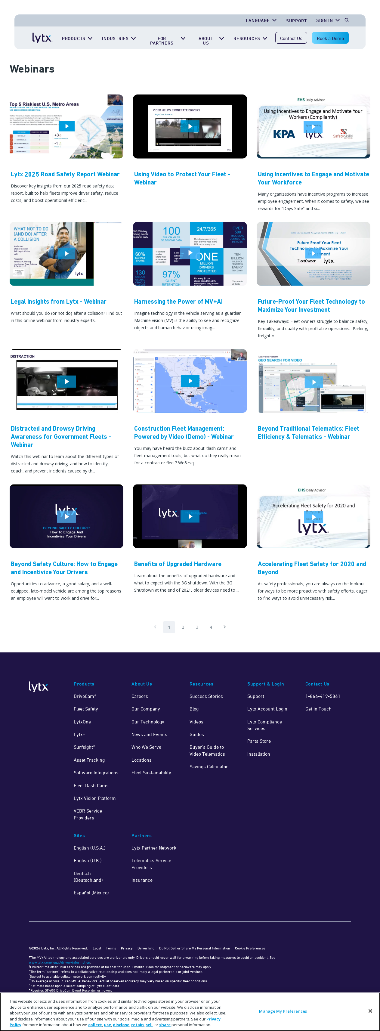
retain (137, 1024)
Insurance (142, 880)
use (107, 1024)
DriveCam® (85, 696)
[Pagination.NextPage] (225, 627)
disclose (121, 1024)
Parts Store (259, 741)
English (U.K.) (88, 860)
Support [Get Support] (296, 20)
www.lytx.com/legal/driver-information (59, 962)
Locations (141, 760)
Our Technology (147, 721)
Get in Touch (318, 708)
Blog (194, 708)
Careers (139, 696)
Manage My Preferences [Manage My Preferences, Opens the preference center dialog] (283, 1011)
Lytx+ (79, 734)
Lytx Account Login (267, 708)
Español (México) (91, 892)
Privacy (127, 948)
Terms (111, 948)
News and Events (149, 734)
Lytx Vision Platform (95, 798)
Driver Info (145, 948)
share (165, 1024)
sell (149, 1024)
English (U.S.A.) (90, 847)
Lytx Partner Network (153, 847)
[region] (190, 1011)
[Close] (370, 1011)
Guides (197, 734)
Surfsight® (84, 747)
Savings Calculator (209, 766)
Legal (97, 948)
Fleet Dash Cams (91, 785)
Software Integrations (96, 772)
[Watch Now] (190, 153)
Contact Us (291, 38)
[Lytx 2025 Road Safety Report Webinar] (66, 153)
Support (255, 696)
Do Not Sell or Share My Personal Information (194, 948)
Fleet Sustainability (151, 772)
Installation (258, 754)
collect (95, 1024)
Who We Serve (146, 747)
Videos (196, 721)
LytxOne (82, 721)
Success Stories (206, 696)
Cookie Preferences (250, 948)
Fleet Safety (86, 708)
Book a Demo (330, 38)
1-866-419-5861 (323, 696)
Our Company (145, 708)
